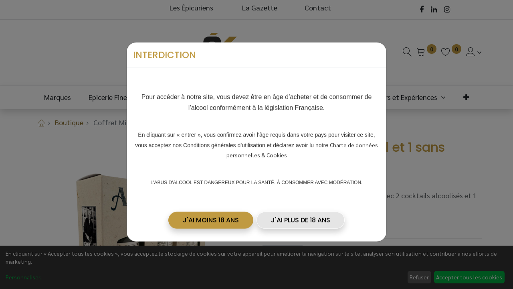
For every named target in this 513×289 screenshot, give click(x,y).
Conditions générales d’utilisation (224, 142)
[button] (210, 217)
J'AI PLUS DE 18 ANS (300, 217)
